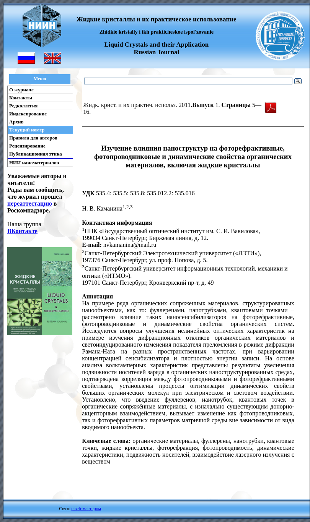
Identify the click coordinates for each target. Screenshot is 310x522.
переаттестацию (29, 203)
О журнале (21, 89)
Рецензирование (27, 146)
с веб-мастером (86, 508)
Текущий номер (27, 130)
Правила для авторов (33, 138)
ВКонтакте (22, 231)
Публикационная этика (35, 154)
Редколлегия (23, 106)
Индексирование (28, 114)
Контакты (20, 98)
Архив (16, 122)
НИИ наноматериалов (34, 162)
